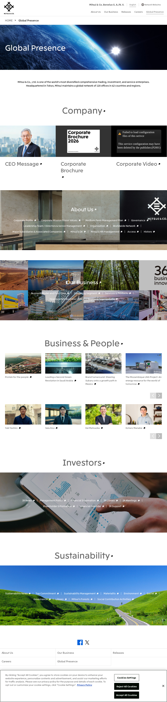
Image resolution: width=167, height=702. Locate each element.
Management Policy (51, 500)
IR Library (109, 500)
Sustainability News (16, 593)
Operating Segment (85, 293)
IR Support (115, 506)
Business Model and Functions (48, 293)
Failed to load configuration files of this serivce (138, 134)
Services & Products (116, 293)
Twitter (87, 642)
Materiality (110, 593)
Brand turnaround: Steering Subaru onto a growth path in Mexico (101, 380)
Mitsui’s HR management (105, 231)
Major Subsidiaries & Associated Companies (37, 231)
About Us (82, 209)
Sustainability (82, 555)
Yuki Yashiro (11, 427)
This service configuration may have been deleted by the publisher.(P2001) (139, 145)
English (132, 4)
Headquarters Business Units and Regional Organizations (82, 299)
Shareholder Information (57, 506)
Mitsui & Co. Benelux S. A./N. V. (106, 4)
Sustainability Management (80, 593)
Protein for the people (17, 377)
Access (131, 231)
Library (60, 599)
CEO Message (22, 163)
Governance (138, 220)
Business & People (82, 342)
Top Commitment (46, 593)
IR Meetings (130, 500)
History (148, 231)
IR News (27, 500)
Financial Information (83, 500)
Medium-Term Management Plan (104, 220)
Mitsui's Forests (80, 599)
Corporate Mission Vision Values (59, 220)
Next (159, 396)
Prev (153, 396)
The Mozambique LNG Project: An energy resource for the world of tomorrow (143, 380)
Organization (97, 225)
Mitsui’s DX (76, 231)
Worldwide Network (124, 225)
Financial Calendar (90, 506)
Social (150, 593)
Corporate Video (136, 163)
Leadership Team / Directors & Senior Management (53, 225)
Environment (131, 593)
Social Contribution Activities (114, 599)
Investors (82, 462)
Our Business (82, 282)
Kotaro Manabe (134, 427)
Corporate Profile (23, 220)
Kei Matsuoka (92, 427)
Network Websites (152, 4)
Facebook (80, 642)
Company (82, 110)
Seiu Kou (49, 427)
